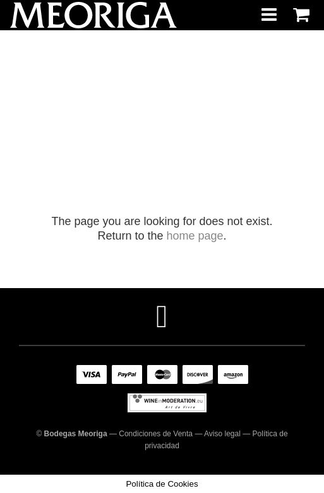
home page (194, 235)
